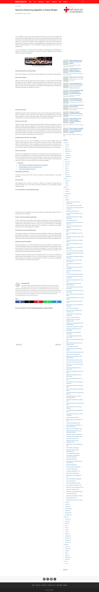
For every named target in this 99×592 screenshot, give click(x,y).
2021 (66, 187)
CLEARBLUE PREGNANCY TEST (73, 471)
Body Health (20, 2)
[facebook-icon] (44, 579)
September (68, 151)
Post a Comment (26, 13)
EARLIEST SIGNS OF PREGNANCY (73, 466)
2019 (66, 159)
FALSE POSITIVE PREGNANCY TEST (74, 485)
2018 (66, 142)
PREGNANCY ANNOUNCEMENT (73, 453)
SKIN (60, 1)
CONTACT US (44, 585)
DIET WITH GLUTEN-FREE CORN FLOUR (74, 352)
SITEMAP (65, 585)
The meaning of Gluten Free (72, 346)
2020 (66, 178)
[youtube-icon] (51, 579)
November (68, 155)
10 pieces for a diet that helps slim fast (74, 362)
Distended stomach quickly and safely (74, 360)
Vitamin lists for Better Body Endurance (74, 274)
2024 (66, 544)
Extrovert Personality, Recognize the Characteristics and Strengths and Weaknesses (76, 92)
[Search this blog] (83, 2)
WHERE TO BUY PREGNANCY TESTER (74, 495)
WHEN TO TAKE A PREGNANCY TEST (74, 428)
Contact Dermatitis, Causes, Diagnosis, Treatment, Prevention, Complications (75, 70)
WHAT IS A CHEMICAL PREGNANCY (73, 478)
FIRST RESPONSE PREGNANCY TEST (74, 436)
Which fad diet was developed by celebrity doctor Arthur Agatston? (33, 165)
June (67, 144)
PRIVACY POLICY (51, 585)
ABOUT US (38, 585)
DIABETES (54, 1)
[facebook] (20, 302)
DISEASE (65, 1)
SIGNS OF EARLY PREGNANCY (72, 473)
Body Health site (24, 285)
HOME (33, 585)
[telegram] (57, 302)
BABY (30, 1)
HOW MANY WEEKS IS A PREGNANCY (74, 434)
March (67, 163)
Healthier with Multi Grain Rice (72, 211)
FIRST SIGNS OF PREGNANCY (72, 447)
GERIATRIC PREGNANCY (71, 464)
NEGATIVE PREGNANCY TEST (72, 489)
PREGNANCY (41, 1)
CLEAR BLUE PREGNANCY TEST (73, 423)
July (66, 147)
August (67, 149)
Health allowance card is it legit (76, 77)
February (67, 161)
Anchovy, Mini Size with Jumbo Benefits (74, 250)
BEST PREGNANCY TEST (71, 497)
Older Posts (58, 344)
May (66, 168)
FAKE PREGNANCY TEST (71, 493)
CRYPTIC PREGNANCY (71, 481)
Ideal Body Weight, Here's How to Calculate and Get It (30, 167)
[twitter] (29, 302)
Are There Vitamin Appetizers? (72, 308)
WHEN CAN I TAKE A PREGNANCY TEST (74, 487)
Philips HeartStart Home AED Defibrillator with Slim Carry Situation (75, 62)
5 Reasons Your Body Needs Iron (73, 317)
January (67, 180)
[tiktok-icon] (55, 579)
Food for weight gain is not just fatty (74, 205)
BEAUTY (48, 1)
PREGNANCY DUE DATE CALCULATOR (74, 500)
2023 (66, 517)
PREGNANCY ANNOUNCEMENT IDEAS (74, 491)
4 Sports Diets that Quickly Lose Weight (74, 326)
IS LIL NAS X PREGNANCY (71, 469)
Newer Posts (19, 344)
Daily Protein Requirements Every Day (27, 169)
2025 (66, 561)
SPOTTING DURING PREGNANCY (73, 483)
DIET (35, 1)
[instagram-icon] (47, 579)
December (68, 157)
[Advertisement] (38, 25)
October (67, 153)
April (66, 166)
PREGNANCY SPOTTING (71, 459)
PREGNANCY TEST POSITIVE (72, 438)
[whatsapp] (47, 302)
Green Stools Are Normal (71, 220)
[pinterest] (38, 302)
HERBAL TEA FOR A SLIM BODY (73, 354)
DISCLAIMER (59, 585)
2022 (66, 195)
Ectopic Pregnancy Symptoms (72, 417)
